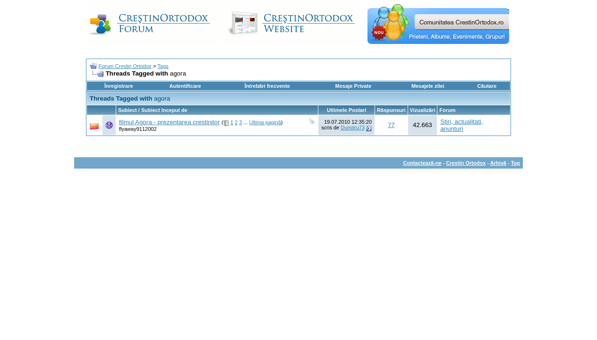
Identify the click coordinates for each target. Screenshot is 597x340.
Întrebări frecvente (267, 86)
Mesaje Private (353, 86)
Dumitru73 (353, 127)
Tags (163, 66)
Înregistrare (118, 86)
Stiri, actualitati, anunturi (461, 125)
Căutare (486, 86)
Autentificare (185, 86)
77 (391, 124)
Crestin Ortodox (466, 163)
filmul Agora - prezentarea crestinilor (169, 122)
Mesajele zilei (427, 86)
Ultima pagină (265, 122)
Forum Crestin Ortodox (125, 66)
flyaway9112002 (138, 129)
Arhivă (498, 163)
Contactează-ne (422, 163)
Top (515, 163)
